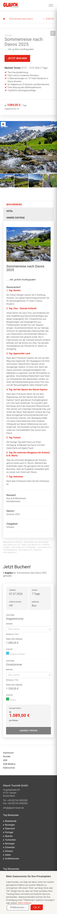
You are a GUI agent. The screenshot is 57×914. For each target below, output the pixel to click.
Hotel (9, 211)
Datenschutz (9, 768)
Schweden (10, 847)
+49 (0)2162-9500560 (17, 803)
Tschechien (10, 840)
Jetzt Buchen (17, 58)
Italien (8, 855)
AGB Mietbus (9, 764)
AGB (5, 760)
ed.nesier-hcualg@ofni (13, 808)
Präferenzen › (18, 907)
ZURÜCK (48, 19)
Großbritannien (12, 858)
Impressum (8, 753)
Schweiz (9, 851)
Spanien (9, 836)
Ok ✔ (37, 907)
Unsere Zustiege (15, 218)
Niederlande (10, 821)
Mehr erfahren (24, 903)
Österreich (10, 828)
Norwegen (10, 825)
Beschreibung (14, 204)
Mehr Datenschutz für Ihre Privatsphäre (28, 876)
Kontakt (6, 756)
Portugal (9, 832)
